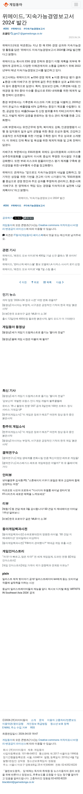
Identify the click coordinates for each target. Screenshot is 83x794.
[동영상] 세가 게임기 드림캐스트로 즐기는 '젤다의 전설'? (33, 396)
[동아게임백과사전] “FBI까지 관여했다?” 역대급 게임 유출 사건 (36, 543)
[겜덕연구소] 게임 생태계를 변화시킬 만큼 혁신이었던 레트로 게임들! (40, 458)
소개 (33, 720)
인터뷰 (7, 475)
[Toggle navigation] (76, 4)
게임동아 (7, 225)
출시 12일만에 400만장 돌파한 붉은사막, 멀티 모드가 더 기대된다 (38, 318)
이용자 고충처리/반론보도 (61, 720)
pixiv (5, 573)
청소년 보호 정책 (59, 723)
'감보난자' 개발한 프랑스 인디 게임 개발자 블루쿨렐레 (32, 400)
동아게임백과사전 (14, 529)
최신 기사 (9, 390)
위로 (35, 282)
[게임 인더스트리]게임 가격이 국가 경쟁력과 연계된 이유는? (35, 565)
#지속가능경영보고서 (34, 28)
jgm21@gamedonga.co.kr (28, 33)
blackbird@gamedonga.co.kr (18, 782)
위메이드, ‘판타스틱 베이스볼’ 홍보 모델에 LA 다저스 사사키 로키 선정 (41, 264)
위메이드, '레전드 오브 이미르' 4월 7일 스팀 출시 (29, 269)
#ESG (6, 28)
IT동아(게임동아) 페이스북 (28, 235)
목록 (47, 282)
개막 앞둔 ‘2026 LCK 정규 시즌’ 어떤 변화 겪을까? (29, 300)
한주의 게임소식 (13, 426)
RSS (32, 727)
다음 (59, 282)
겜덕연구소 (10, 452)
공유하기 (8, 217)
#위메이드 (16, 28)
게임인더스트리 (13, 551)
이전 (23, 282)
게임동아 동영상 (13, 327)
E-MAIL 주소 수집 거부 (14, 727)
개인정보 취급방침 (37, 723)
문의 (41, 720)
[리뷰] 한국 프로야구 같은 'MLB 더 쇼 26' (24, 313)
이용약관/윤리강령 (12, 723)
